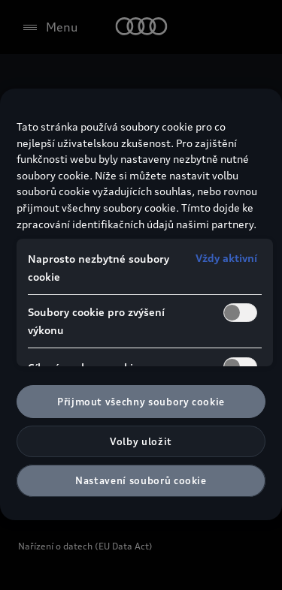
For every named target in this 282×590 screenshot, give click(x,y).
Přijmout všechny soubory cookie (141, 402)
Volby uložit (141, 441)
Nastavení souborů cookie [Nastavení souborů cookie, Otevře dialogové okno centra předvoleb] (141, 480)
